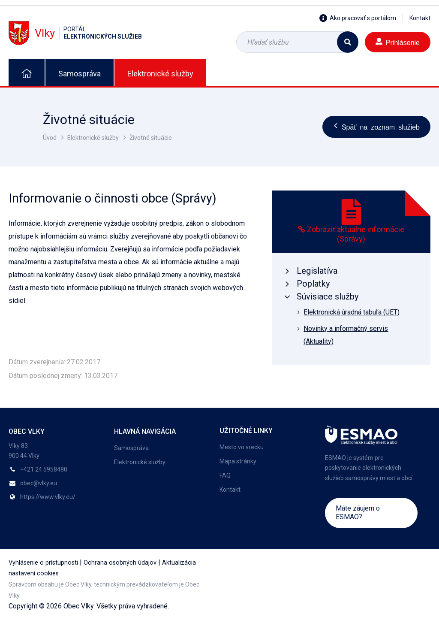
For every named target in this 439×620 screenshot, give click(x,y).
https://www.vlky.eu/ (47, 496)
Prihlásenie (398, 42)
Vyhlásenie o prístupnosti (43, 562)
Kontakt (419, 18)
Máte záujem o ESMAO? (358, 512)
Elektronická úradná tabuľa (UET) (352, 312)
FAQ (225, 475)
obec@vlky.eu (38, 483)
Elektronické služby (160, 73)
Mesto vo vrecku (242, 447)
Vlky (75, 33)
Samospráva (79, 73)
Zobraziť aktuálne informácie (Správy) (355, 234)
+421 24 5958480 (43, 469)
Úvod (50, 137)
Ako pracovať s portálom (357, 18)
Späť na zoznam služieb (376, 126)
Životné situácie (150, 137)
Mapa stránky (238, 461)
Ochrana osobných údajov (120, 562)
